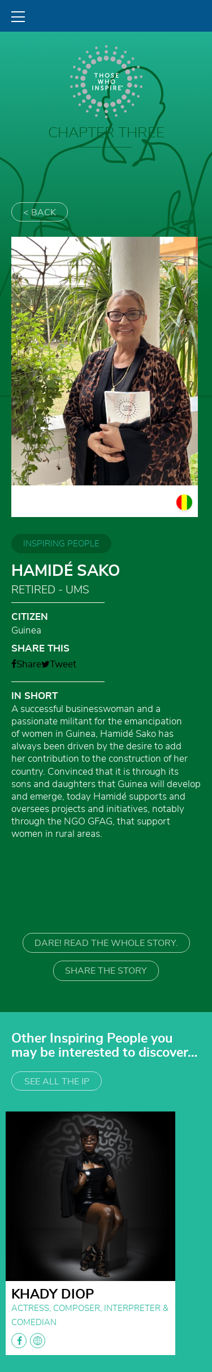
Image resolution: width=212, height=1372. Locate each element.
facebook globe (28, 1340)
